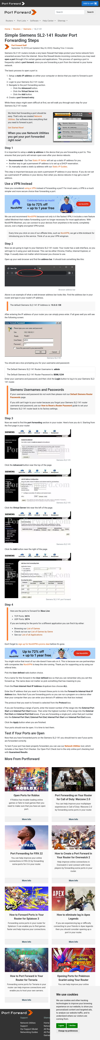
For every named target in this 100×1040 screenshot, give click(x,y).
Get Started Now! (16, 127)
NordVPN (32, 216)
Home (7, 29)
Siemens (27, 29)
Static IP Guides (59, 166)
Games (47, 1035)
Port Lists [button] (21, 21)
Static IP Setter (39, 160)
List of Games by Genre (42, 631)
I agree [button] (61, 1025)
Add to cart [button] (90, 3)
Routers (16, 29)
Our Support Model (29, 1029)
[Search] (70, 12)
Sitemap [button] (62, 21)
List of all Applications (32, 635)
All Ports (48, 1032)
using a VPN (30, 188)
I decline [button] (72, 1025)
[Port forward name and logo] (13, 3)
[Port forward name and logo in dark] (21, 12)
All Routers (49, 1029)
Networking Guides (29, 1032)
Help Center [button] (48, 21)
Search (90, 12)
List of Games (33, 628)
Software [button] (34, 21)
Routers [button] (9, 21)
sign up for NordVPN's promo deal (34, 644)
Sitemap (47, 1017)
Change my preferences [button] (68, 1031)
